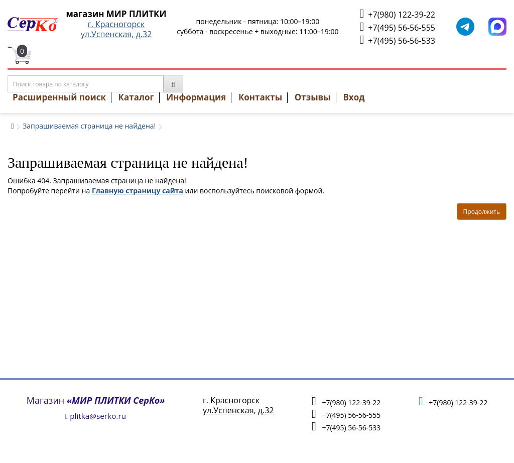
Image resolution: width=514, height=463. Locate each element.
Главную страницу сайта (137, 190)
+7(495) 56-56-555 (397, 27)
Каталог (136, 97)
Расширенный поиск (59, 97)
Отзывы (313, 97)
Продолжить (481, 211)
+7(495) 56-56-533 (397, 40)
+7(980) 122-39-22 (397, 14)
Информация (196, 97)
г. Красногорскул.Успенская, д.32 (116, 29)
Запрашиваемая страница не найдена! (89, 126)
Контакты (260, 97)
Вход (353, 97)
